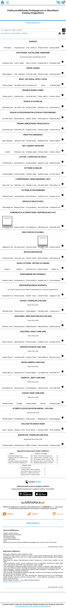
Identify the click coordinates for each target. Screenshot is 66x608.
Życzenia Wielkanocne (11, 530)
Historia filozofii (11, 459)
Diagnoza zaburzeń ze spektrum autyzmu (30, 474)
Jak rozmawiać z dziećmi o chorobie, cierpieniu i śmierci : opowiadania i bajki (38, 471)
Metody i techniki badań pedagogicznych (17, 462)
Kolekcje (24, 33)
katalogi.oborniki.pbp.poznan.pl (12, 581)
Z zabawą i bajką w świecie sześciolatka (30, 469)
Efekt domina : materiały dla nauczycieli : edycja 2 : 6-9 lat (34, 472)
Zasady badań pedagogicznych (15, 455)
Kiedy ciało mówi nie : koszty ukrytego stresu (44, 461)
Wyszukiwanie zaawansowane (11, 33)
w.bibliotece (47, 507)
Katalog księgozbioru (33, 23)
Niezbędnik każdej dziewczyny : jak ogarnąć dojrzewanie (47, 462)
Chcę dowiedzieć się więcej (23, 606)
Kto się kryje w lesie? (26, 467)
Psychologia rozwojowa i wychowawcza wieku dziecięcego (21, 461)
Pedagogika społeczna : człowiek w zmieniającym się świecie (22, 457)
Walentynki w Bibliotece (11, 551)
